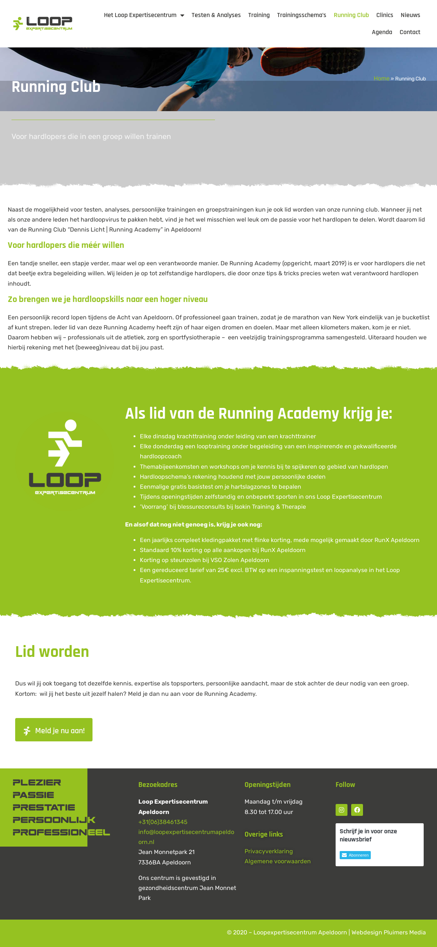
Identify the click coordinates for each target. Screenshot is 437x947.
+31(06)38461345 (163, 821)
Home (382, 78)
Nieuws (410, 15)
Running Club (351, 15)
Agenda (382, 32)
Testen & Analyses (216, 15)
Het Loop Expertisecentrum (144, 15)
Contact (410, 32)
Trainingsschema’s (301, 15)
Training (259, 15)
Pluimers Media (405, 932)
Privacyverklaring (269, 851)
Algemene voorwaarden (278, 861)
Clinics (384, 15)
